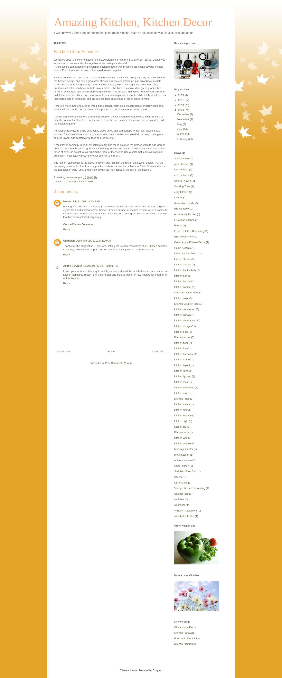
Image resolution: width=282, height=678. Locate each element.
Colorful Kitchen (183, 180)
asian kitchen (181, 164)
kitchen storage (183, 415)
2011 (181, 100)
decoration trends (184, 203)
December (183, 114)
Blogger (157, 670)
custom (178, 197)
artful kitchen (181, 158)
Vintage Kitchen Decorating (189, 488)
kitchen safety (182, 404)
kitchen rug (180, 393)
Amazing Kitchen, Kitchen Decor (133, 22)
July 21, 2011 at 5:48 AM (86, 201)
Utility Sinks (180, 482)
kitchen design (182, 326)
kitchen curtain (182, 314)
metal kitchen (181, 454)
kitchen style (181, 421)
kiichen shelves (183, 259)
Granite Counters (184, 236)
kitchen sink (181, 409)
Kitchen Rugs (181, 398)
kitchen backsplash (185, 270)
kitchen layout (182, 365)
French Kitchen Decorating (189, 231)
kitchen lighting (182, 376)
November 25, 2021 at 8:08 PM (100, 265)
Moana (67, 201)
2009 (181, 109)
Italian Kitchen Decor (186, 253)
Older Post (158, 351)
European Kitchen (184, 220)
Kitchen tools (181, 432)
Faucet (178, 225)
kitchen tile (180, 426)
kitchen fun (180, 348)
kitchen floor (181, 342)
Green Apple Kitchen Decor (189, 242)
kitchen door (181, 331)
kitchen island (182, 359)
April (180, 129)
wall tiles (179, 499)
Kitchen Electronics (185, 643)
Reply (66, 229)
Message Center (183, 449)
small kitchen (181, 465)
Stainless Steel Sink (185, 471)
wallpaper (179, 504)
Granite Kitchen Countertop (78, 224)
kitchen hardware (184, 354)
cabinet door (181, 169)
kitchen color (86, 181)
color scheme (70, 181)
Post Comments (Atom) (118, 363)
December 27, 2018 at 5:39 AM (93, 240)
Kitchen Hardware (184, 632)
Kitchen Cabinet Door (186, 292)
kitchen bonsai (182, 281)
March (181, 134)
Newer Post (63, 351)
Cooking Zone (182, 186)
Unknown (69, 240)
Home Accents (182, 247)
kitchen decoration (184, 320)
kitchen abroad (182, 264)
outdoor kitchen (183, 460)
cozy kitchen (181, 192)
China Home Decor (185, 627)
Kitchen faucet (182, 337)
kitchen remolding (184, 387)
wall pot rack (181, 493)
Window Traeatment (185, 510)
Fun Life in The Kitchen (187, 638)
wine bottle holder (184, 516)
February (182, 139)
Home (111, 351)
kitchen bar (180, 275)
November (183, 119)
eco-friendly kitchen (185, 214)
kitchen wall (180, 437)
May (180, 124)
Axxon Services (72, 265)
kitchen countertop (184, 309)
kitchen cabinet (182, 287)
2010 (181, 105)
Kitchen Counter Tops (186, 303)
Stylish (178, 477)
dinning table (181, 208)
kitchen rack (181, 382)
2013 (181, 95)
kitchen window (183, 443)
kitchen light (181, 370)
